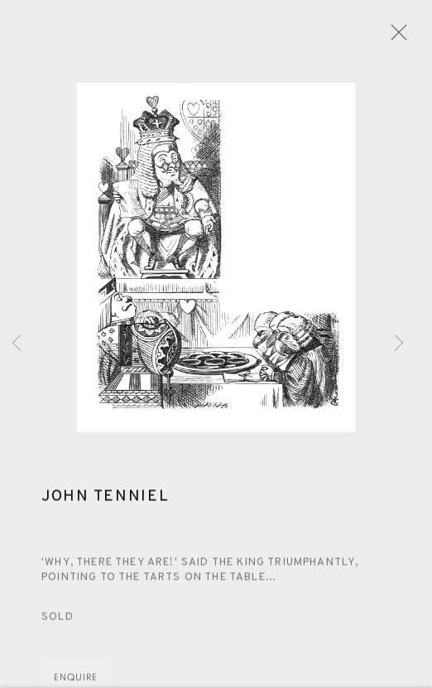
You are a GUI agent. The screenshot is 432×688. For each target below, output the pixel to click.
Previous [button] (16, 344)
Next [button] (398, 344)
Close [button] (394, 37)
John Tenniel (105, 498)
